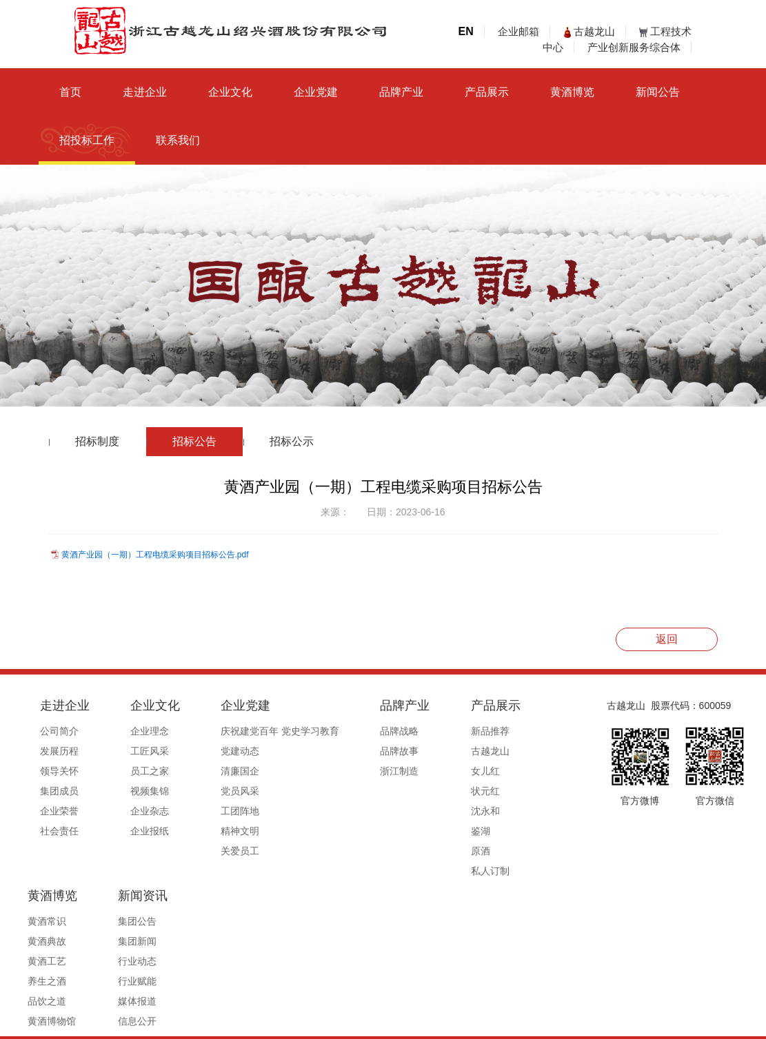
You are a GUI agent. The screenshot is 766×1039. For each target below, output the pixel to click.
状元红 (417, 790)
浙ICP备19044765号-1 (438, 1023)
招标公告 (194, 441)
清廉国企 (206, 770)
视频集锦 (133, 790)
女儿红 (417, 770)
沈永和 (417, 810)
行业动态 (495, 927)
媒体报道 (495, 967)
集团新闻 (495, 907)
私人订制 (422, 870)
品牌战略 (349, 731)
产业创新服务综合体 (634, 47)
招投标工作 (86, 140)
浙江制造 (349, 770)
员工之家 (133, 770)
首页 (70, 92)
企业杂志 (133, 810)
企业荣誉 (59, 810)
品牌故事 (349, 751)
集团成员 (59, 790)
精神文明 (206, 830)
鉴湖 (412, 830)
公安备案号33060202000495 (551, 1023)
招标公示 (292, 441)
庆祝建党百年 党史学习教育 (246, 731)
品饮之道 (495, 810)
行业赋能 (495, 947)
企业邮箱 (518, 31)
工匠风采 (133, 751)
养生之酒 (495, 790)
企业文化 (230, 92)
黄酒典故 (495, 751)
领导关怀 (59, 770)
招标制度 (97, 441)
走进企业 (145, 92)
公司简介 (59, 731)
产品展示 (487, 92)
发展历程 (59, 751)
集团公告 (495, 887)
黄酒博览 (572, 92)
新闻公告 (658, 92)
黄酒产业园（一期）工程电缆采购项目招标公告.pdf (155, 554)
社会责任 (59, 830)
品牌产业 (401, 92)
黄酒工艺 (495, 770)
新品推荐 (422, 731)
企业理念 (133, 731)
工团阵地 (206, 810)
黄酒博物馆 (500, 830)
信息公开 (495, 987)
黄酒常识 (495, 731)
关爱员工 (206, 850)
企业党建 (316, 92)
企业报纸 (133, 830)
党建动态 (206, 751)
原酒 (412, 850)
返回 (667, 639)
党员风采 (206, 790)
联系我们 (178, 140)
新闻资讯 (501, 862)
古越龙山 (589, 31)
